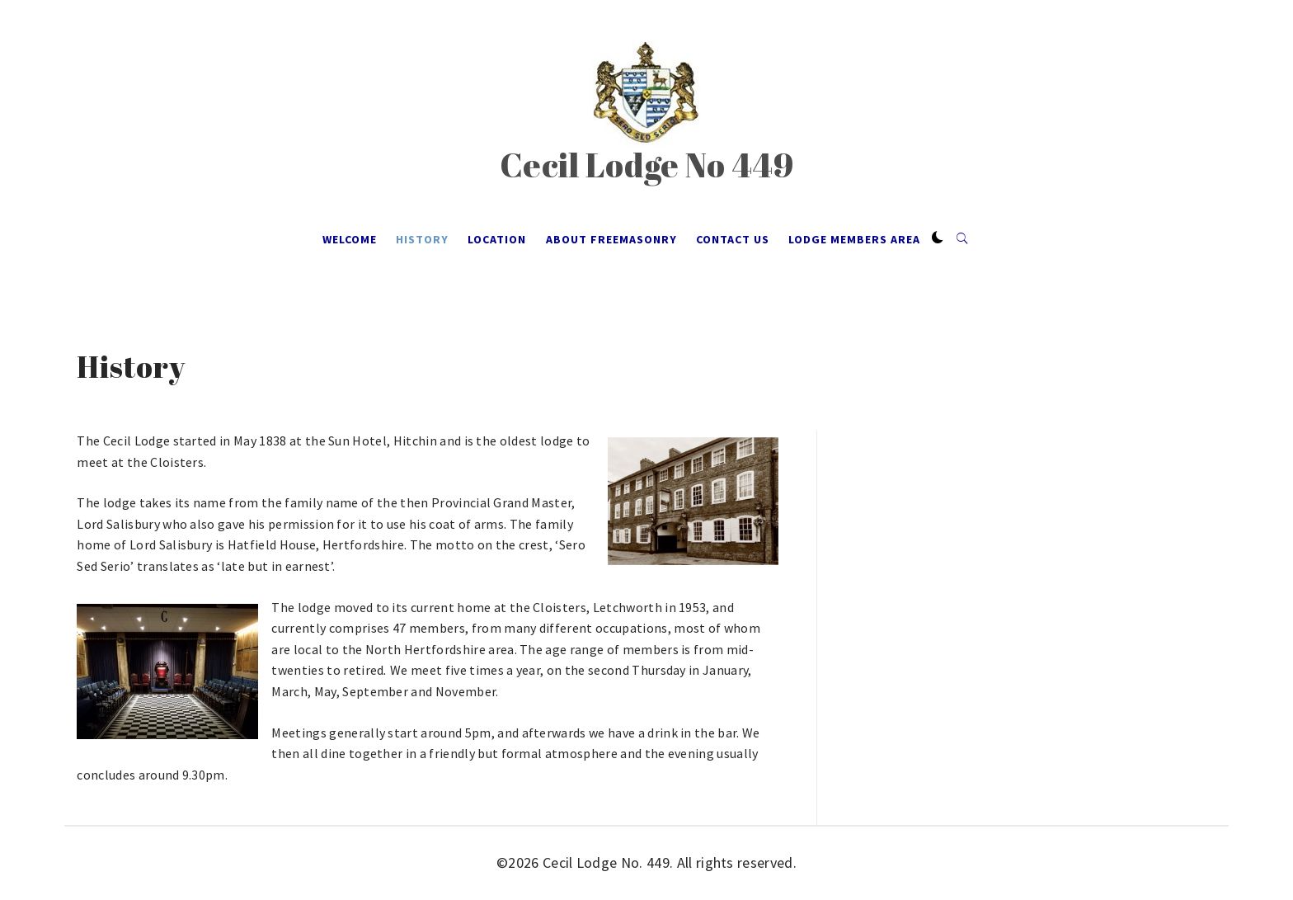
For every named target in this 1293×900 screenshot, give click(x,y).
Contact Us (732, 239)
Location (497, 239)
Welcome (349, 239)
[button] (937, 238)
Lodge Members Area (854, 239)
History (422, 239)
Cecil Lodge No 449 (646, 165)
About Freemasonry (611, 239)
